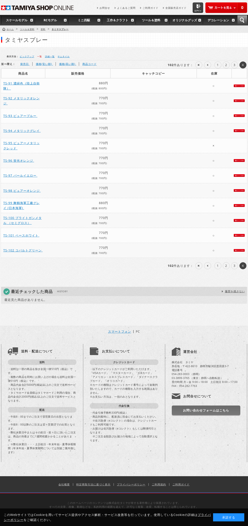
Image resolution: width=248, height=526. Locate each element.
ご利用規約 (159, 484)
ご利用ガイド (150, 7)
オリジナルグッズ (184, 20)
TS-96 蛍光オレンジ (18, 160)
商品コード (89, 64)
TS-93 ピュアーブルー (20, 116)
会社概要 (64, 484)
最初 (198, 64)
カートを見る (226, 7)
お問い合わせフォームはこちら (206, 410)
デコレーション (218, 20)
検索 (242, 20)
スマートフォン (119, 331)
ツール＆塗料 (151, 20)
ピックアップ (27, 56)
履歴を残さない (235, 291)
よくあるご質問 (126, 7)
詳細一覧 (50, 56)
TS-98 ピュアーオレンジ (22, 190)
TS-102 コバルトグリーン (23, 250)
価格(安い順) (44, 64)
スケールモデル (16, 20)
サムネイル (64, 56)
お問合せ (105, 7)
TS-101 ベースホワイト (21, 235)
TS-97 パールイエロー (20, 175)
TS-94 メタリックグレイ (22, 131)
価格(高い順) (67, 64)
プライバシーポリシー (131, 484)
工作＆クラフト (117, 20)
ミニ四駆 (84, 20)
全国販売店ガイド (175, 7)
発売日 (25, 64)
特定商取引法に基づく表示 (93, 484)
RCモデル (50, 20)
